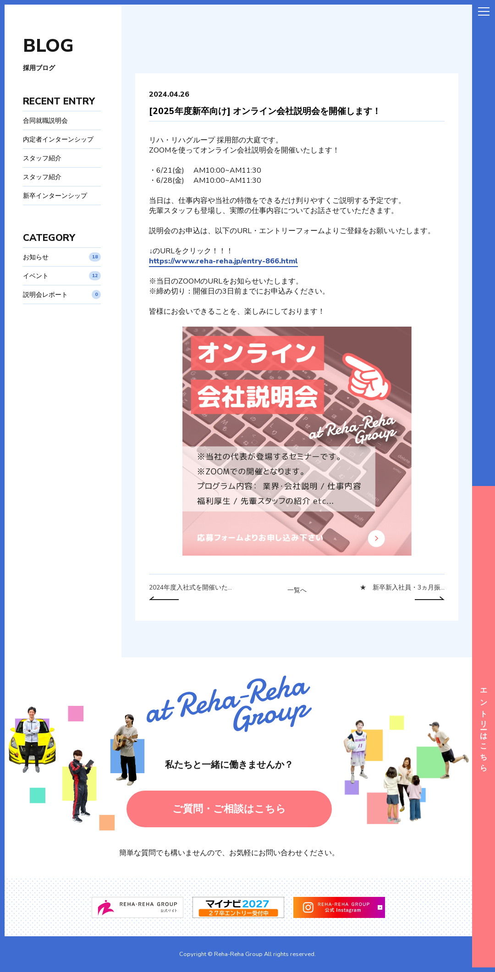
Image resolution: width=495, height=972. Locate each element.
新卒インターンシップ (55, 195)
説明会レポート (62, 294)
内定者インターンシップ (58, 139)
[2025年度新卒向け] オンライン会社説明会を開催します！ (265, 111)
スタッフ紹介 (42, 158)
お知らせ (62, 257)
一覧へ (297, 590)
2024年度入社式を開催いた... (190, 588)
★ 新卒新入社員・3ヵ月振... (402, 588)
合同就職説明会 (45, 120)
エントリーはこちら (483, 727)
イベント (62, 275)
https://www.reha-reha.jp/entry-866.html (223, 261)
